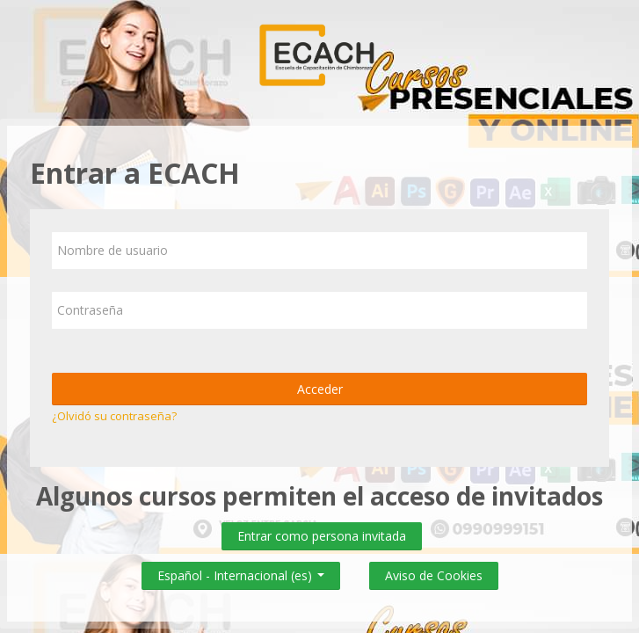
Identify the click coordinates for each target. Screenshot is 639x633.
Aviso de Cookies (434, 575)
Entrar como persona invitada (321, 536)
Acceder (320, 389)
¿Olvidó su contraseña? (114, 416)
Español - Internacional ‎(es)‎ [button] (240, 572)
